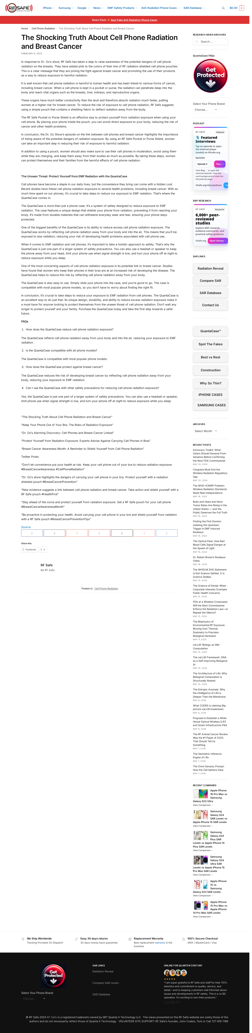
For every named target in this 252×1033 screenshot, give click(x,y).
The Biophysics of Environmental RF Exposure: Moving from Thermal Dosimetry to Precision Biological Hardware (209, 628)
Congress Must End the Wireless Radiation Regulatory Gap (210, 473)
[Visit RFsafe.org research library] (210, 225)
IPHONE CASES (210, 395)
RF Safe (47, 565)
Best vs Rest (210, 357)
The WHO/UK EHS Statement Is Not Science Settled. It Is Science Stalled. (210, 573)
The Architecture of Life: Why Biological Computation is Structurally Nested (210, 677)
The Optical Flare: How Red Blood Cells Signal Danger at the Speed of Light (209, 545)
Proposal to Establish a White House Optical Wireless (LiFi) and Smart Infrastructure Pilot (210, 722)
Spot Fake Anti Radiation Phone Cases (134, 19)
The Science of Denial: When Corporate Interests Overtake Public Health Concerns (210, 589)
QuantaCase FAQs (204, 55)
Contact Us (210, 305)
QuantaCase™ (210, 331)
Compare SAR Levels (105, 983)
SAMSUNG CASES (212, 405)
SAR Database (210, 293)
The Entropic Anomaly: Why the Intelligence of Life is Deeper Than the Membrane (209, 693)
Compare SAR (210, 281)
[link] (210, 158)
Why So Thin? (210, 383)
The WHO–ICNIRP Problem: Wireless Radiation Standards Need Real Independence (210, 489)
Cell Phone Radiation (43, 28)
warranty (160, 942)
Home (24, 28)
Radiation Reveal (211, 268)
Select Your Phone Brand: (209, 103)
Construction (211, 370)
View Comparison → (203, 805)
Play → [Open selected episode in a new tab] (219, 164)
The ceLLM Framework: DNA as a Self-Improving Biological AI (210, 661)
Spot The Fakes (211, 344)
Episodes (200, 157)
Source (26, 527)
